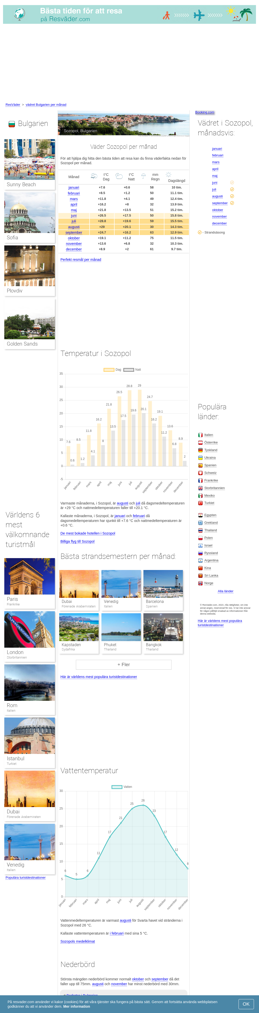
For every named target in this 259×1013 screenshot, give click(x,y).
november (74, 244)
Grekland (211, 522)
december (74, 249)
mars (74, 199)
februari (74, 193)
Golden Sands (22, 344)
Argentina (211, 560)
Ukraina (210, 457)
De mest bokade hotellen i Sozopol (87, 533)
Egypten (210, 515)
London (15, 652)
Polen (208, 538)
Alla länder (225, 591)
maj (74, 210)
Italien (11, 710)
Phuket (110, 644)
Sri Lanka (211, 575)
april (74, 204)
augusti (73, 227)
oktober (74, 238)
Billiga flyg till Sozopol (77, 541)
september (74, 232)
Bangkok (154, 644)
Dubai (67, 601)
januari (74, 187)
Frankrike (13, 604)
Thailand (210, 530)
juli (74, 221)
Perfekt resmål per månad (80, 260)
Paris (12, 599)
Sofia (12, 238)
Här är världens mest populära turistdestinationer (98, 677)
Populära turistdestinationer (26, 877)
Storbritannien (17, 657)
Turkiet (11, 764)
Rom (12, 705)
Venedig (111, 601)
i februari (116, 933)
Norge (208, 583)
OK (246, 1004)
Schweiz (210, 473)
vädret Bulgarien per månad (46, 105)
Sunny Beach (21, 184)
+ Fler (123, 664)
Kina (207, 568)
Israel (208, 545)
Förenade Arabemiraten (24, 817)
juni (74, 216)
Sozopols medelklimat (77, 941)
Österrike (211, 442)
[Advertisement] (129, 64)
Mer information (76, 1006)
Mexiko (209, 495)
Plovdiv (15, 291)
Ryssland (211, 553)
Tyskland (210, 450)
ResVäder (13, 105)
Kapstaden (71, 644)
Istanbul (15, 758)
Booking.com (204, 112)
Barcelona (155, 601)
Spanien (210, 465)
